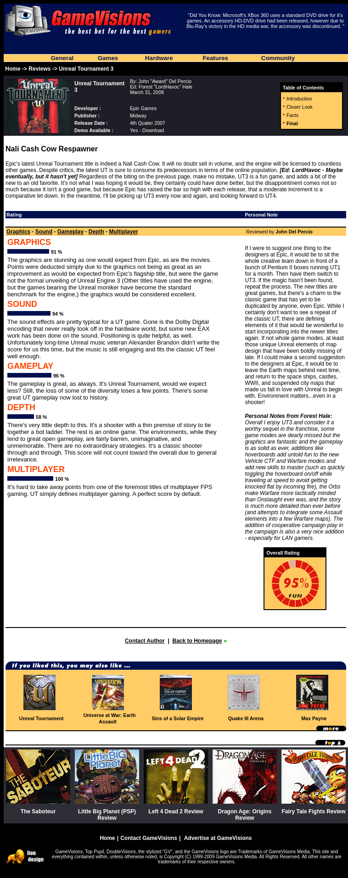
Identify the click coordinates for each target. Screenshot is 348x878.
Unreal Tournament (41, 718)
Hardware (159, 58)
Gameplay (70, 231)
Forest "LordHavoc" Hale (165, 86)
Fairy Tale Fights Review (313, 811)
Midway (138, 115)
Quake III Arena (246, 718)
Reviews (39, 69)
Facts (292, 115)
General (62, 58)
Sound (43, 231)
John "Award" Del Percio (164, 81)
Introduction (299, 98)
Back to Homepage (197, 641)
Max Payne (313, 718)
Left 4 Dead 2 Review (175, 811)
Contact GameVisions (148, 838)
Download (153, 130)
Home (12, 69)
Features (215, 58)
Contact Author (145, 641)
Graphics (18, 231)
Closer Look (299, 107)
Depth (96, 231)
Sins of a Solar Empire (177, 718)
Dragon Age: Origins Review (245, 814)
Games (108, 58)
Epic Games (143, 108)
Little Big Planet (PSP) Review (107, 814)
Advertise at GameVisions (218, 838)
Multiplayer (123, 231)
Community (278, 58)
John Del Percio (294, 231)
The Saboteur (38, 811)
